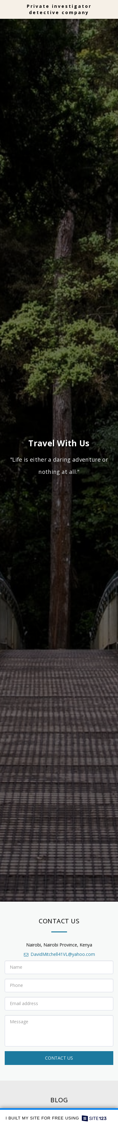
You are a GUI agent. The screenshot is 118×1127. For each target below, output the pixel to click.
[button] (7, 9)
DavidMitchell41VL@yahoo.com (59, 956)
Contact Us (59, 1060)
